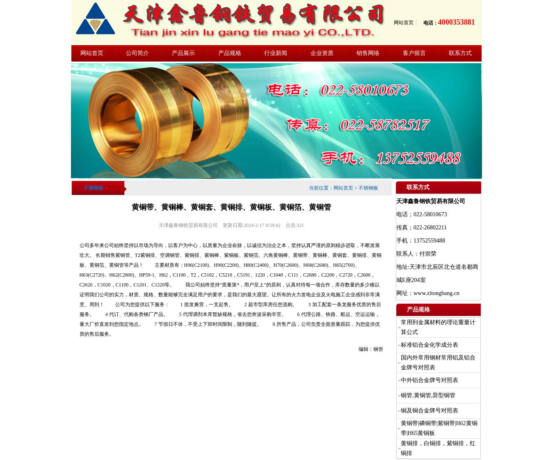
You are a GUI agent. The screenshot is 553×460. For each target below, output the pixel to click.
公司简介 (137, 53)
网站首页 (404, 22)
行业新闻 (275, 53)
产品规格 (229, 53)
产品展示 (183, 53)
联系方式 (460, 53)
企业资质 (322, 53)
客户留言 (414, 53)
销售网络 (367, 53)
